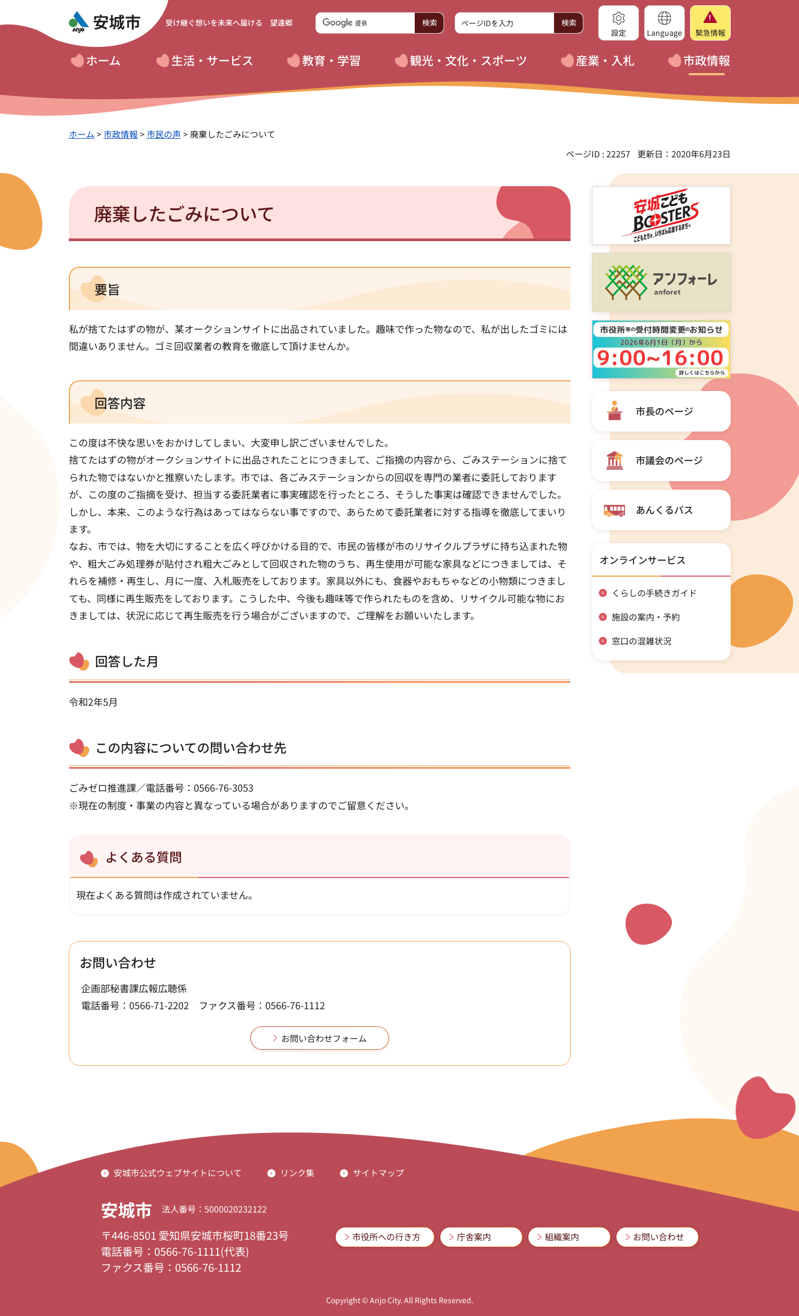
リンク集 (297, 1172)
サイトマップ (378, 1172)
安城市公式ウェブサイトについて (178, 1172)
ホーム (81, 133)
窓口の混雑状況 (641, 640)
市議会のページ (669, 460)
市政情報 (121, 133)
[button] (618, 23)
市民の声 (164, 133)
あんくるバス (664, 509)
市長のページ (664, 411)
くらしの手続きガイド (654, 592)
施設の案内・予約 (646, 616)
